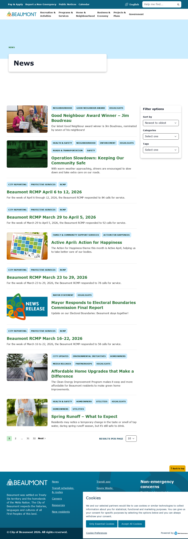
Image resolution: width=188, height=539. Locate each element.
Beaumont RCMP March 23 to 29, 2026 (47, 277)
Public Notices (67, 4)
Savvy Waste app (105, 490)
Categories (149, 130)
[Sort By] (161, 123)
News (55, 481)
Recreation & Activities (48, 14)
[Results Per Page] (131, 438)
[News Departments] (161, 150)
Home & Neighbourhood (85, 14)
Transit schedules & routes (63, 490)
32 (34, 438)
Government (136, 14)
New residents (61, 511)
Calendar (84, 4)
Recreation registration (111, 498)
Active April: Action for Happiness (86, 242)
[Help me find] (158, 4)
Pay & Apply (15, 4)
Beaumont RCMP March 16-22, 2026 (44, 338)
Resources (58, 505)
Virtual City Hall (104, 507)
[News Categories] (161, 136)
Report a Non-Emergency (40, 4)
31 (28, 438)
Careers (57, 498)
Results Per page (111, 438)
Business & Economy (104, 14)
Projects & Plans (120, 14)
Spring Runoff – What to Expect (84, 416)
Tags (146, 143)
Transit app (103, 481)
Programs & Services (66, 14)
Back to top (177, 468)
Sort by (147, 116)
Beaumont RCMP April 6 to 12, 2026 (44, 192)
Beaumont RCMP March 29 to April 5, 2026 (51, 217)
